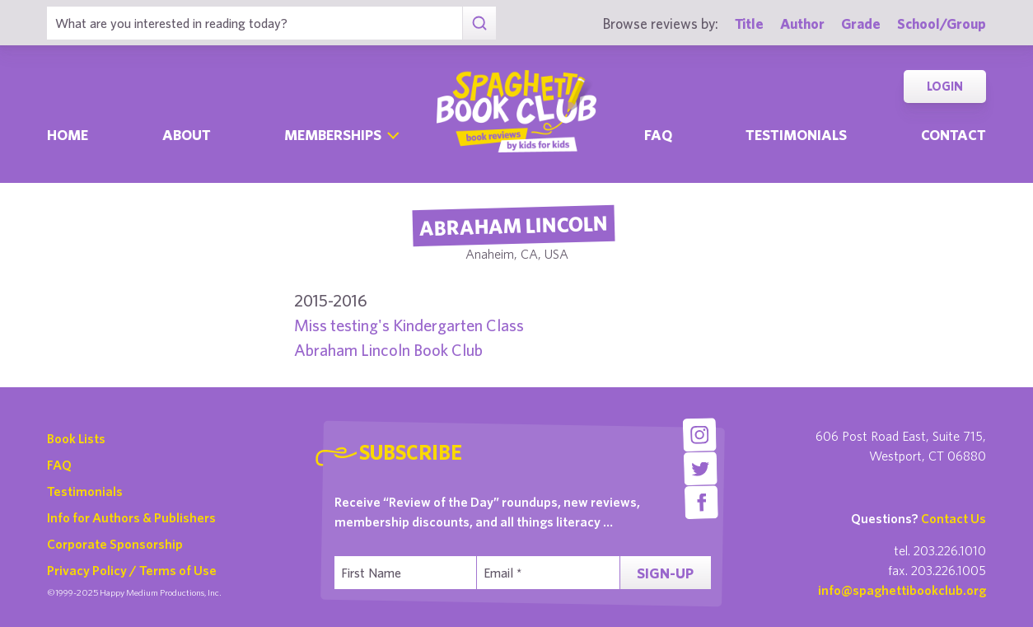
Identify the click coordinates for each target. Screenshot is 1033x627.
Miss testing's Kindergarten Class (409, 325)
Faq (658, 134)
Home (67, 134)
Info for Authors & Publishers (131, 517)
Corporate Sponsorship (115, 543)
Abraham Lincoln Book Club (388, 349)
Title (749, 23)
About (186, 134)
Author (802, 23)
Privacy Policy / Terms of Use (132, 570)
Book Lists (76, 438)
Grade (861, 23)
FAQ (59, 464)
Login (945, 86)
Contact (953, 134)
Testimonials (796, 134)
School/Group (941, 23)
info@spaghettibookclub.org (902, 590)
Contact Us (953, 518)
